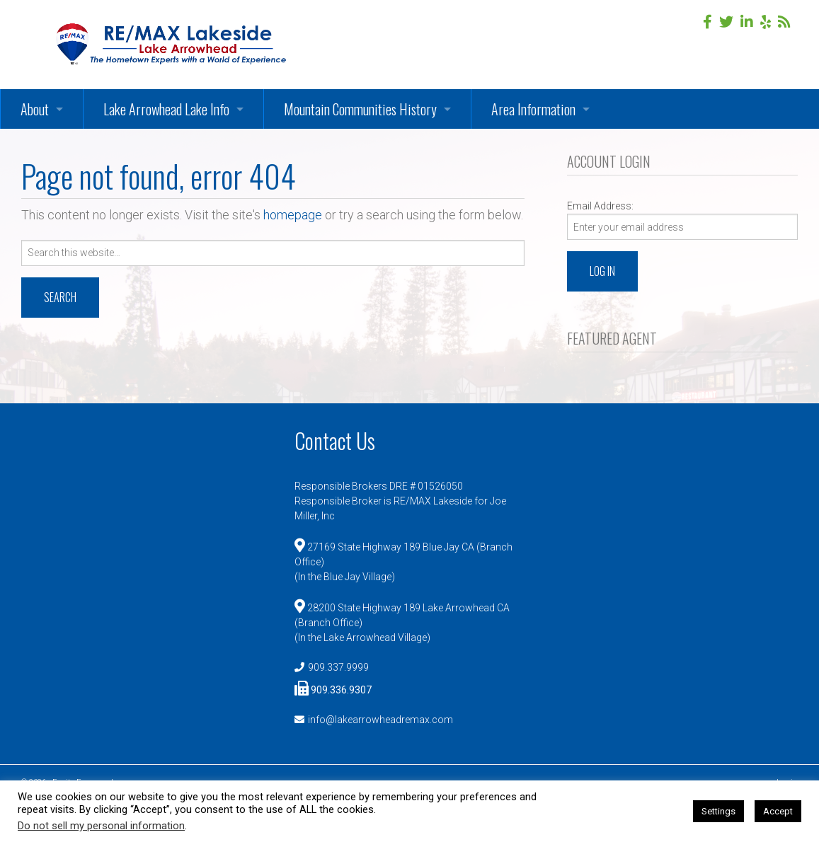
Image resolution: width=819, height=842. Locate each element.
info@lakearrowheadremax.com (380, 719)
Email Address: (600, 206)
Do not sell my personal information (101, 825)
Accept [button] (778, 811)
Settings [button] (718, 811)
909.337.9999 (338, 667)
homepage (292, 214)
